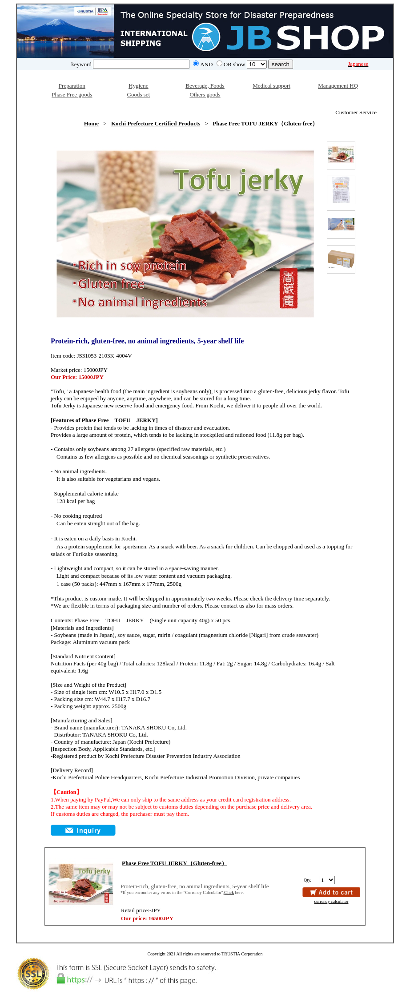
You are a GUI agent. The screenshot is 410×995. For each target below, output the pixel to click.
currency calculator (331, 901)
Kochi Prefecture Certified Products (155, 123)
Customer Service (356, 112)
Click (229, 892)
